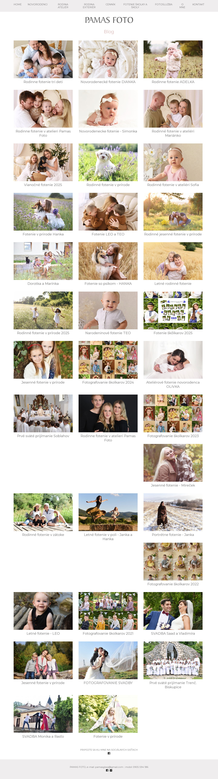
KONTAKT (198, 4)
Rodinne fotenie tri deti (43, 62)
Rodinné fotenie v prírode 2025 (43, 313)
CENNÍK (110, 4)
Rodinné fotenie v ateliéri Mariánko (173, 114)
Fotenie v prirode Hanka (43, 214)
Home (18, 4)
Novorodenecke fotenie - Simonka (108, 111)
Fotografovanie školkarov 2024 (108, 362)
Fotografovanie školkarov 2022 (173, 564)
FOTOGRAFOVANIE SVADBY (108, 663)
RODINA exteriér (89, 6)
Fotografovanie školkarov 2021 (108, 614)
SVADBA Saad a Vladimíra (173, 614)
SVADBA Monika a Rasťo (43, 717)
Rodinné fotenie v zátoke (43, 515)
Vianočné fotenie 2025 (43, 165)
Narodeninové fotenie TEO (108, 313)
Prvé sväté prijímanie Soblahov (43, 416)
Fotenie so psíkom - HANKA (108, 264)
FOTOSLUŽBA (163, 4)
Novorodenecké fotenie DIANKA (108, 62)
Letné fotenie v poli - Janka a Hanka (108, 517)
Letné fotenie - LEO (43, 614)
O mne (182, 6)
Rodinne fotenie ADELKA (173, 62)
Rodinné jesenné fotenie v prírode (173, 214)
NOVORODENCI (38, 4)
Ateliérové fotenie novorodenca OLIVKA (173, 365)
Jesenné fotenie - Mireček (173, 465)
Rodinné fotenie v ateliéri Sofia (173, 165)
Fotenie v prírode (108, 717)
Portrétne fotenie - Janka (173, 515)
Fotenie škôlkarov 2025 (173, 313)
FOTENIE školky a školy (135, 6)
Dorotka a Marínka (43, 264)
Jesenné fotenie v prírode (43, 362)
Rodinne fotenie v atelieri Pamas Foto (43, 114)
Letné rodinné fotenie (173, 264)
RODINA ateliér (63, 6)
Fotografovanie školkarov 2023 (173, 416)
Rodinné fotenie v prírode (108, 165)
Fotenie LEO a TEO (108, 214)
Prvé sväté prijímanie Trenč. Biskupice (173, 665)
